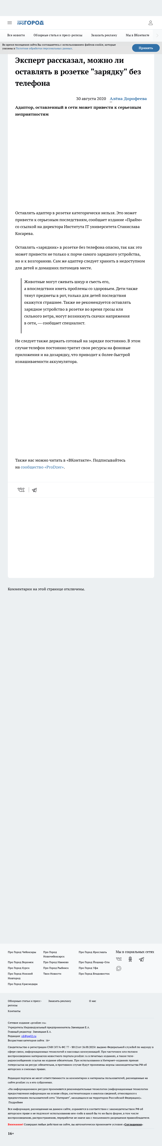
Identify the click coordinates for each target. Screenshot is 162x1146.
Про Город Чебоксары (22, 952)
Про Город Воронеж (21, 962)
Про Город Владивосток (94, 973)
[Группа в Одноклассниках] (130, 959)
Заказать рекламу (104, 35)
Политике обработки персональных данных (44, 48)
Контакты (14, 1011)
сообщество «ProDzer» (42, 467)
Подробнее (16, 1102)
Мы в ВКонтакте (137, 35)
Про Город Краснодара (23, 984)
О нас (92, 1001)
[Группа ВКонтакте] (118, 959)
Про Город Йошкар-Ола (94, 962)
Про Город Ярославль (93, 952)
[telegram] (35, 490)
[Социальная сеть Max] (118, 968)
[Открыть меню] (9, 22)
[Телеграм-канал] (142, 959)
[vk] (21, 490)
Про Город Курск (18, 968)
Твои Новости (52, 973)
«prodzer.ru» (38, 1022)
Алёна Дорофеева (128, 98)
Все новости (16, 35)
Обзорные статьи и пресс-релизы (58, 35)
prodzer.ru (81, 1056)
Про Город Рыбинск (56, 968)
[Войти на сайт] (150, 22)
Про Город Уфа (88, 968)
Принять (146, 48)
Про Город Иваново (56, 962)
